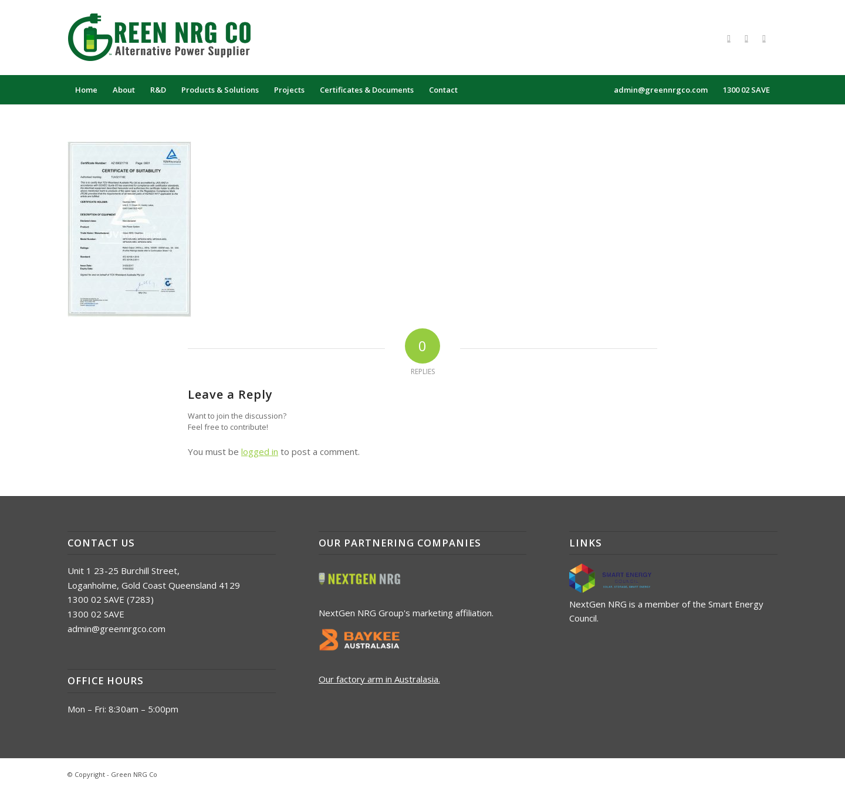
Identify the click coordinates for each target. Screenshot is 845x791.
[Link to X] (746, 37)
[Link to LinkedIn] (764, 37)
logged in (259, 451)
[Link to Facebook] (729, 37)
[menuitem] (86, 89)
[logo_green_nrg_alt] (167, 37)
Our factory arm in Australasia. (379, 679)
